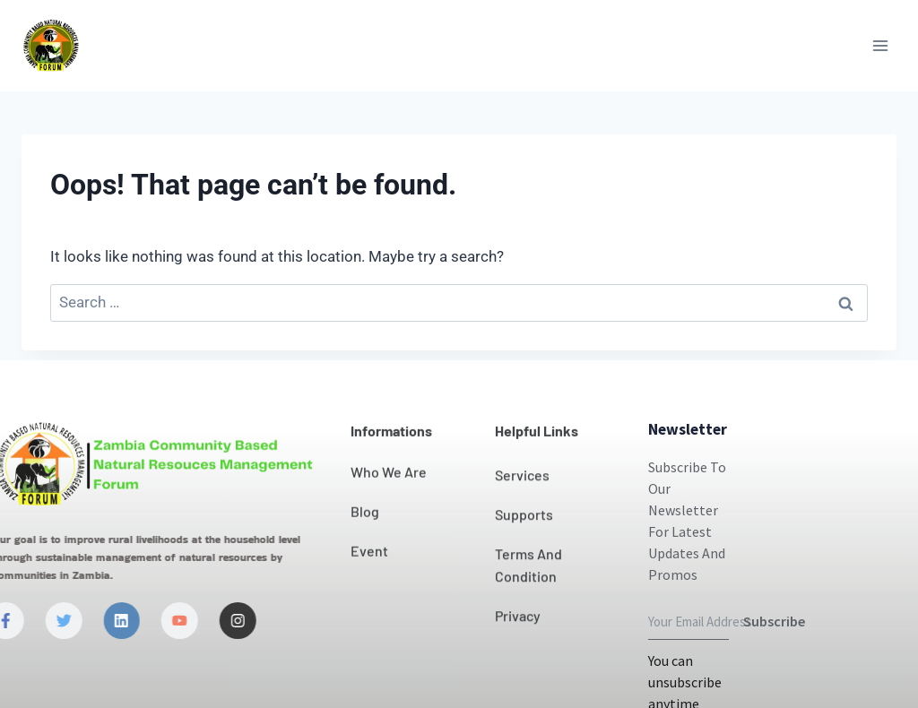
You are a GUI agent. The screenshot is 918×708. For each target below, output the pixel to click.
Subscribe (774, 660)
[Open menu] (879, 45)
